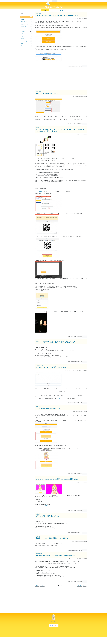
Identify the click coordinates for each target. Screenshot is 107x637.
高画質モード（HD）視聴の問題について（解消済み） (52, 538)
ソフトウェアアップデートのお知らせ (47, 516)
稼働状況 (103, 0)
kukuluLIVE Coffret (40, 191)
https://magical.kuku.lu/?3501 (41, 505)
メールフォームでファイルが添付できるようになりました (53, 367)
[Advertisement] (26, 69)
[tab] (26, 17)
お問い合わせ (98, 0)
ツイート (84, 66)
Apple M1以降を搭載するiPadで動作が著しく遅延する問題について (57, 555)
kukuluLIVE (38, 127)
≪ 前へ (42, 585)
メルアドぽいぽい (40, 365)
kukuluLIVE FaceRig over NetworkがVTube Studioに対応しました (57, 479)
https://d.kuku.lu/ (62, 398)
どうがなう (38, 514)
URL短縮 (93, 0)
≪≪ (37, 585)
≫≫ (84, 585)
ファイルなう (39, 13)
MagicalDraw (39, 553)
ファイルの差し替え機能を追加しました (48, 408)
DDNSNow (38, 340)
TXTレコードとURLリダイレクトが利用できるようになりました (55, 342)
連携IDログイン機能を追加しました (47, 93)
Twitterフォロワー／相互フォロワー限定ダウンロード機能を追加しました (58, 15)
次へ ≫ (79, 585)
